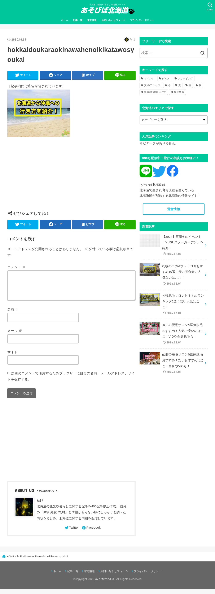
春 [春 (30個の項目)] (190, 85)
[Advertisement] (71, 177)
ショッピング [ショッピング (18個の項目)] (185, 78)
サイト (12, 357)
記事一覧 (78, 20)
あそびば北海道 (105, 584)
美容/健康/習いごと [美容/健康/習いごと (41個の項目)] (155, 92)
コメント (16, 267)
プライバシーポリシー (142, 20)
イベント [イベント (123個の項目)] (149, 78)
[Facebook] (91, 532)
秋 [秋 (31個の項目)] (200, 85)
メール (14, 336)
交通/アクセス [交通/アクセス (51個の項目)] (152, 85)
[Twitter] (71, 532)
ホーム (64, 20)
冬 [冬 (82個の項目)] (169, 85)
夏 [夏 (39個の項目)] (179, 85)
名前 (13, 314)
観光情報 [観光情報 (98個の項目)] (179, 92)
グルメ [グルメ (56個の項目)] (166, 78)
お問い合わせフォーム (113, 20)
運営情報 (92, 20)
